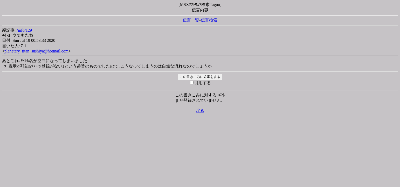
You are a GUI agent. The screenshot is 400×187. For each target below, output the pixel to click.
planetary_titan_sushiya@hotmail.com (36, 51)
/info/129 (24, 30)
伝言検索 (209, 20)
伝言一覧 (191, 20)
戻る (200, 110)
